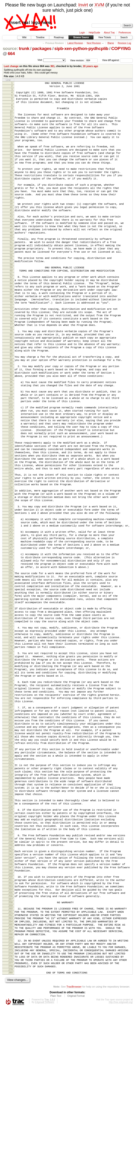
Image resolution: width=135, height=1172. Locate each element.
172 (10, 725)
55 (11, 286)
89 (11, 413)
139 (10, 601)
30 (11, 191)
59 (11, 299)
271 (10, 1101)
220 (10, 909)
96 (11, 439)
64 (11, 318)
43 (11, 240)
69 (11, 338)
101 (10, 457)
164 (10, 696)
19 (11, 150)
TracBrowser (74, 1150)
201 (10, 836)
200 (10, 832)
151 (10, 646)
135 (10, 586)
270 (10, 1097)
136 (10, 590)
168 (10, 711)
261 (10, 1063)
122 (10, 538)
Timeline (40, 37)
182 (10, 764)
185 (10, 775)
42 (11, 237)
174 (10, 733)
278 (10, 1128)
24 (11, 169)
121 (10, 534)
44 (11, 244)
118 (10, 522)
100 (10, 454)
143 (10, 615)
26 (11, 177)
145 (10, 623)
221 (10, 913)
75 (11, 360)
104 (10, 468)
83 (11, 391)
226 (10, 931)
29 (11, 188)
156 (10, 664)
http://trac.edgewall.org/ (121, 1166)
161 (10, 684)
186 (10, 779)
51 (11, 270)
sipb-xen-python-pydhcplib (81, 48)
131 (10, 571)
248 (10, 1015)
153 (10, 654)
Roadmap (59, 37)
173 (10, 729)
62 (11, 310)
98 (11, 446)
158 (10, 672)
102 (10, 461)
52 (11, 274)
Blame (110, 43)
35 (11, 210)
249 (10, 1018)
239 (10, 980)
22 (11, 161)
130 (10, 567)
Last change (11, 66)
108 (10, 484)
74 (11, 356)
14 (11, 131)
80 (11, 379)
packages (41, 48)
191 (10, 798)
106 (10, 476)
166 (10, 703)
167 (10, 707)
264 (10, 1074)
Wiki (24, 37)
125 (10, 549)
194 (10, 810)
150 (10, 642)
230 (10, 946)
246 (10, 1007)
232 (10, 954)
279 (10, 1132)
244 (10, 999)
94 (11, 432)
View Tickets (104, 37)
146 (10, 627)
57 (11, 293)
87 (11, 405)
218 (10, 901)
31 (11, 195)
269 (10, 1094)
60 (11, 303)
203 (10, 844)
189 (10, 790)
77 (11, 368)
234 (10, 962)
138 (10, 597)
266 (10, 1082)
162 (10, 688)
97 (11, 443)
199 (10, 828)
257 (10, 1049)
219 (10, 905)
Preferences (125, 32)
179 (10, 753)
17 (11, 142)
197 (10, 820)
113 (10, 504)
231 (10, 950)
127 (10, 556)
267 (10, 1086)
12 (11, 123)
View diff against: (117, 60)
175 (10, 737)
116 (10, 514)
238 (10, 976)
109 (10, 488)
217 (10, 897)
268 (10, 1090)
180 (10, 756)
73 (11, 352)
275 (10, 1117)
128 (10, 560)
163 (10, 692)
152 (10, 650)
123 (10, 542)
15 (11, 135)
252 (10, 1029)
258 (10, 1052)
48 (11, 259)
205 (10, 852)
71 (11, 346)
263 (10, 1071)
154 (10, 658)
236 (10, 969)
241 (10, 988)
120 (10, 530)
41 (11, 233)
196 (10, 817)
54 (11, 282)
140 (10, 605)
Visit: (39, 60)
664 (11, 53)
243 (10, 995)
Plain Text (55, 1159)
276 (10, 1120)
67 (11, 330)
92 (11, 424)
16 (11, 138)
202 (10, 840)
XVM (99, 4)
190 (10, 794)
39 (11, 225)
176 (10, 741)
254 (10, 1037)
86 (11, 402)
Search (124, 37)
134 (10, 582)
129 (10, 563)
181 (10, 760)
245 (10, 1003)
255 (10, 1041)
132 (10, 575)
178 (10, 749)
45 (11, 247)
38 (11, 222)
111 (10, 496)
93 (11, 428)
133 (10, 579)
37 (11, 218)
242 (10, 991)
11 (11, 119)
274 (10, 1113)
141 (10, 609)
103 (10, 464)
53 (11, 278)
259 (10, 1056)
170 (10, 718)
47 (11, 255)
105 (10, 472)
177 (10, 745)
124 (10, 545)
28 (11, 184)
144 (10, 619)
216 (10, 893)
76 (11, 364)
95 (11, 435)
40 (11, 229)
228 (10, 939)
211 (10, 874)
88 (11, 409)
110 (10, 492)
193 (10, 806)
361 (52, 66)
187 (10, 783)
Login (82, 32)
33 (11, 202)
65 (11, 322)
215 (10, 889)
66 (11, 326)
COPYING (121, 48)
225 (10, 928)
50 (11, 266)
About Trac (109, 32)
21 (11, 157)
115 (10, 510)
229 (10, 942)
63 (11, 314)
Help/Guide (94, 32)
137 (10, 594)
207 (10, 860)
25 (11, 173)
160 (10, 680)
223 (10, 920)
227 (10, 935)
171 (10, 722)
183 (10, 767)
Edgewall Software (44, 1166)
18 (11, 146)
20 (11, 154)
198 (10, 824)
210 (10, 870)
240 (10, 984)
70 (11, 342)
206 (10, 856)
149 (10, 638)
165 (10, 700)
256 (10, 1045)
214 (10, 886)
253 (10, 1033)
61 (11, 307)
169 (10, 714)
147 (10, 631)
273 (10, 1109)
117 (10, 518)
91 (11, 420)
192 (10, 802)
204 (10, 848)
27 (11, 181)
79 (11, 375)
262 (10, 1067)
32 (11, 199)
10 (11, 116)
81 (11, 383)
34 (11, 206)
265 (10, 1078)
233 (10, 958)
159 (10, 676)
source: (10, 48)
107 (10, 480)
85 (11, 398)
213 (10, 882)
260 (10, 1059)
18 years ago (90, 66)
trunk (24, 48)
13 (11, 127)
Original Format (76, 1159)
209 (10, 867)
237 (10, 972)
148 (10, 635)
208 (10, 863)
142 (10, 612)
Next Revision (94, 43)
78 (11, 372)
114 (10, 507)
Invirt (83, 4)
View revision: (77, 60)
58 (11, 296)
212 (10, 878)
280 (10, 1135)
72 (11, 349)
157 (10, 668)
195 (10, 814)
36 (11, 214)
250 (10, 1021)
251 (10, 1025)
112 (10, 500)
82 (11, 387)
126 (10, 553)
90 (11, 416)
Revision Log (124, 43)
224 (10, 924)
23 (11, 165)
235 (10, 965)
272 (10, 1105)
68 (11, 334)
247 (10, 1011)
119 (10, 526)
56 (11, 289)
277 (10, 1124)
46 (11, 251)
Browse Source (81, 37)
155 (10, 661)
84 (11, 395)
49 (11, 263)
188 (10, 787)
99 (11, 450)
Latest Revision (75, 43)
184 (10, 771)
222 (10, 916)
